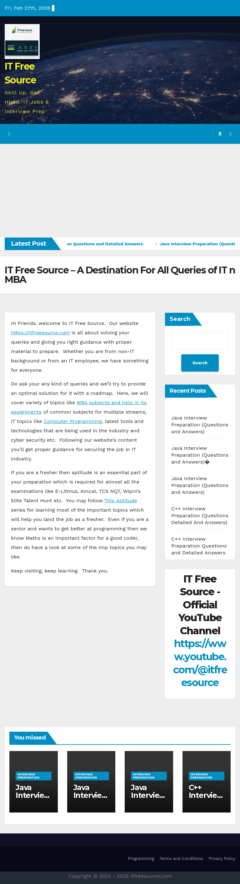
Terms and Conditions (181, 858)
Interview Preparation (28, 776)
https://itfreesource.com (40, 333)
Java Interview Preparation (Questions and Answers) (199, 425)
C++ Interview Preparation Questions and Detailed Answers (199, 546)
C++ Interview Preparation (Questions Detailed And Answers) (199, 515)
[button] (220, 134)
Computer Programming (73, 421)
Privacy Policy (222, 858)
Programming (141, 858)
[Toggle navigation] (230, 134)
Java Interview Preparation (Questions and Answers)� (199, 455)
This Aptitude (120, 500)
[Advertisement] (120, 190)
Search (180, 319)
